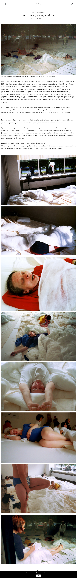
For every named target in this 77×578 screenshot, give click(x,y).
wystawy (38, 4)
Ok (38, 575)
